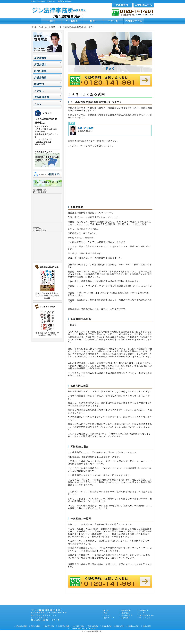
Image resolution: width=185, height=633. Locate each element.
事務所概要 (40, 58)
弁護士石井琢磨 (85, 128)
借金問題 (125, 613)
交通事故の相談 (133, 626)
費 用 (92, 21)
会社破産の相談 (78, 626)
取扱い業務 (40, 71)
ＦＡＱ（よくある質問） (47, 27)
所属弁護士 (40, 64)
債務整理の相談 (63, 626)
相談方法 (39, 84)
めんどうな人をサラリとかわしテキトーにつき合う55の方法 (47, 295)
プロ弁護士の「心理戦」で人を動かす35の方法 (47, 334)
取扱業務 (125, 618)
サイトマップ (144, 618)
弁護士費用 (122, 5)
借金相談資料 (41, 97)
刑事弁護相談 (93, 626)
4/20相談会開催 (40, 230)
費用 (105, 613)
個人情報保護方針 (146, 615)
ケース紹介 (72, 21)
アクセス (113, 21)
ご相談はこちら (133, 21)
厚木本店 (37, 228)
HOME (51, 21)
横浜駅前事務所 (40, 190)
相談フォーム (109, 618)
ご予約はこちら (143, 5)
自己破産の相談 (21, 626)
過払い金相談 (35, 626)
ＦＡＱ (37, 103)
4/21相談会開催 (40, 192)
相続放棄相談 (107, 626)
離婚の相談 (120, 626)
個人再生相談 (49, 626)
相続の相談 (147, 626)
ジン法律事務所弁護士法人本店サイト (83, 628)
